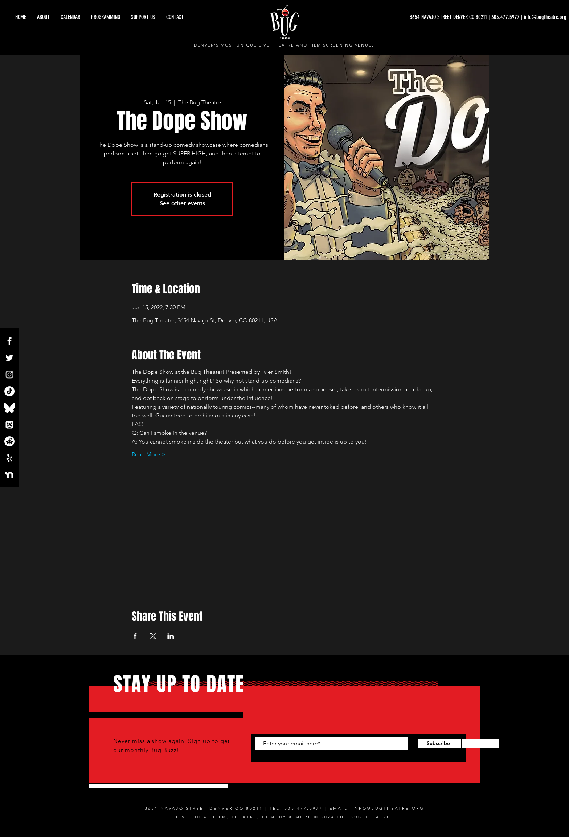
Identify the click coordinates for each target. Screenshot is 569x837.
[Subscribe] (438, 743)
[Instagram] (9, 374)
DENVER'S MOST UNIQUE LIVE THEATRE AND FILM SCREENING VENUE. (284, 45)
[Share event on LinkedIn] (170, 636)
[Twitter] (9, 358)
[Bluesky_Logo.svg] (9, 408)
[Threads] (9, 425)
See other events (182, 203)
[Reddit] (9, 441)
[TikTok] (9, 391)
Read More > (148, 454)
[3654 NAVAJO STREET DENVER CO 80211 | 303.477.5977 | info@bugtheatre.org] (488, 17)
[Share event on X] (153, 636)
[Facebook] (9, 341)
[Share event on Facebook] (135, 636)
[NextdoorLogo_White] (9, 475)
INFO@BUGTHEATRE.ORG (388, 808)
